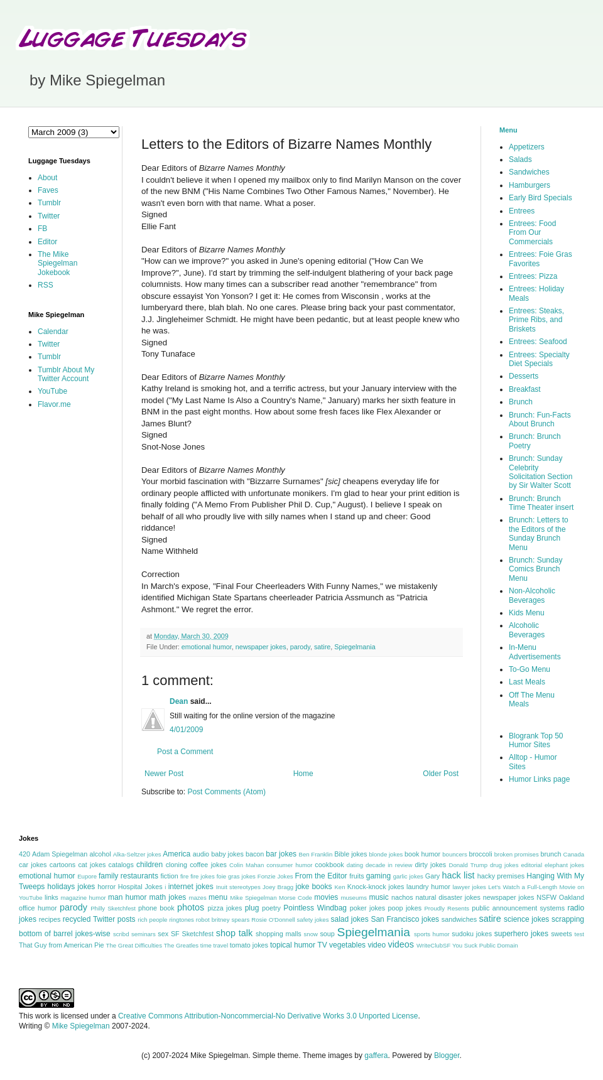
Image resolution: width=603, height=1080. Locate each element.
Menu (508, 130)
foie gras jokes (236, 876)
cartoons (62, 864)
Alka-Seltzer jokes (137, 854)
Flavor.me (54, 404)
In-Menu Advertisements (535, 652)
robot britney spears (222, 919)
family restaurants (128, 876)
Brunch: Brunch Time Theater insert (541, 503)
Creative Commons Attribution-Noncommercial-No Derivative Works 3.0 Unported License (268, 1016)
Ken (339, 886)
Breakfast (525, 389)
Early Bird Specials (540, 197)
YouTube (52, 391)
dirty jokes (430, 864)
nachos (402, 897)
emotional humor (207, 647)
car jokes (32, 864)
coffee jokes (208, 864)
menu (218, 897)
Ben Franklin (316, 854)
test (579, 934)
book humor (422, 854)
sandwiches (459, 919)
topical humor (292, 945)
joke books (313, 886)
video (376, 945)
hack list (458, 875)
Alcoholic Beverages (527, 630)
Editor (47, 241)
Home (303, 773)
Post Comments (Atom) (226, 791)
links (51, 897)
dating (355, 864)
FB (42, 228)
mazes (197, 897)
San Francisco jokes (405, 919)
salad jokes (349, 919)
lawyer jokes (469, 886)
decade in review (389, 864)
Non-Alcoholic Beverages (532, 595)
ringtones (181, 919)
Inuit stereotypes (238, 886)
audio (201, 854)
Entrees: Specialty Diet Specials (539, 359)
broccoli (480, 854)
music (378, 897)
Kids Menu (527, 612)
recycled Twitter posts (99, 919)
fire (184, 876)
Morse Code (295, 897)
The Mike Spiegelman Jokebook (57, 263)
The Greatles (181, 945)
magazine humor (83, 897)
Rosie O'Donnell (273, 919)
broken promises (516, 854)
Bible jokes (350, 854)
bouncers (454, 854)
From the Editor (321, 876)
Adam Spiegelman (59, 854)
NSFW (546, 897)
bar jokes (281, 854)
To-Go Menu (529, 669)
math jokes (168, 897)
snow (311, 934)
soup (327, 933)
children (149, 864)
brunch (550, 854)
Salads (520, 159)
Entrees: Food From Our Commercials (532, 232)
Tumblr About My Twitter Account (66, 374)
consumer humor (289, 864)
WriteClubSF (433, 945)
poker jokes (368, 908)
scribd (121, 934)
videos (401, 944)
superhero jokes (521, 933)
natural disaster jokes (448, 897)
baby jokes (227, 854)
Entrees (522, 211)
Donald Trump (468, 864)
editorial (531, 864)
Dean (179, 701)
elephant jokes (564, 864)
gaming (378, 876)
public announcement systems (518, 908)
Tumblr (49, 202)
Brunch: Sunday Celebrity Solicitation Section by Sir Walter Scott (540, 472)
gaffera (376, 1055)
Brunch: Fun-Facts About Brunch (540, 419)
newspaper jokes (261, 647)
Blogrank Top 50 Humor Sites (536, 740)
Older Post (441, 773)
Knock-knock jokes (376, 886)
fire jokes (202, 876)
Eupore (87, 876)
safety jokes (313, 919)
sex (163, 933)
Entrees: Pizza (533, 276)
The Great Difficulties (134, 945)
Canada (573, 854)
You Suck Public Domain (485, 945)
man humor (127, 897)
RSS (45, 285)
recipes (50, 919)
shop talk (234, 933)
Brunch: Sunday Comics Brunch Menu (535, 569)
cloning (176, 864)
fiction (169, 876)
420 (24, 854)
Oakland (571, 897)
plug (252, 908)
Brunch (521, 401)
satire (322, 647)
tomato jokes (249, 945)
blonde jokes (386, 854)
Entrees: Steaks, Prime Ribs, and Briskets (536, 319)
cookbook (329, 864)
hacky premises (500, 876)
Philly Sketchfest (113, 908)
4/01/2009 (186, 729)
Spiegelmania (354, 647)
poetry (271, 908)
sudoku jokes (472, 933)
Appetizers (527, 147)
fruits (356, 876)
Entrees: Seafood (538, 341)
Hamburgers (529, 185)
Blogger (447, 1055)
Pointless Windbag (315, 908)
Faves (48, 190)
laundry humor (428, 886)
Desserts (523, 376)
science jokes (526, 919)
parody (300, 647)
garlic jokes (408, 876)
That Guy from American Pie (61, 945)
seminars (143, 934)
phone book (156, 908)
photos (190, 907)
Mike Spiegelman (253, 897)
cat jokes (92, 864)
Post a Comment (185, 751)
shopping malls (279, 933)
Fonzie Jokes (275, 876)
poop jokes (405, 908)
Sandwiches (529, 172)
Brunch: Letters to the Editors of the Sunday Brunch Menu (538, 533)
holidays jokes (71, 886)
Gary (432, 876)
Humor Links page (539, 779)
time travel (214, 945)
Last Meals (527, 682)
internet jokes (191, 886)
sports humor (432, 934)
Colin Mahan (246, 864)
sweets (561, 933)
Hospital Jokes (140, 886)
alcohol (100, 854)
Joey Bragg (278, 886)
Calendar (53, 331)
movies (326, 897)
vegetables (347, 945)
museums (353, 897)
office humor (38, 908)
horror (106, 886)
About (47, 177)
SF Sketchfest (192, 933)
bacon (255, 854)
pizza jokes (225, 908)
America (176, 854)
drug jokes (504, 864)
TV (322, 945)
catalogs (121, 864)
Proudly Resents (446, 908)
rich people (152, 919)
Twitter (49, 216)
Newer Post (163, 773)
